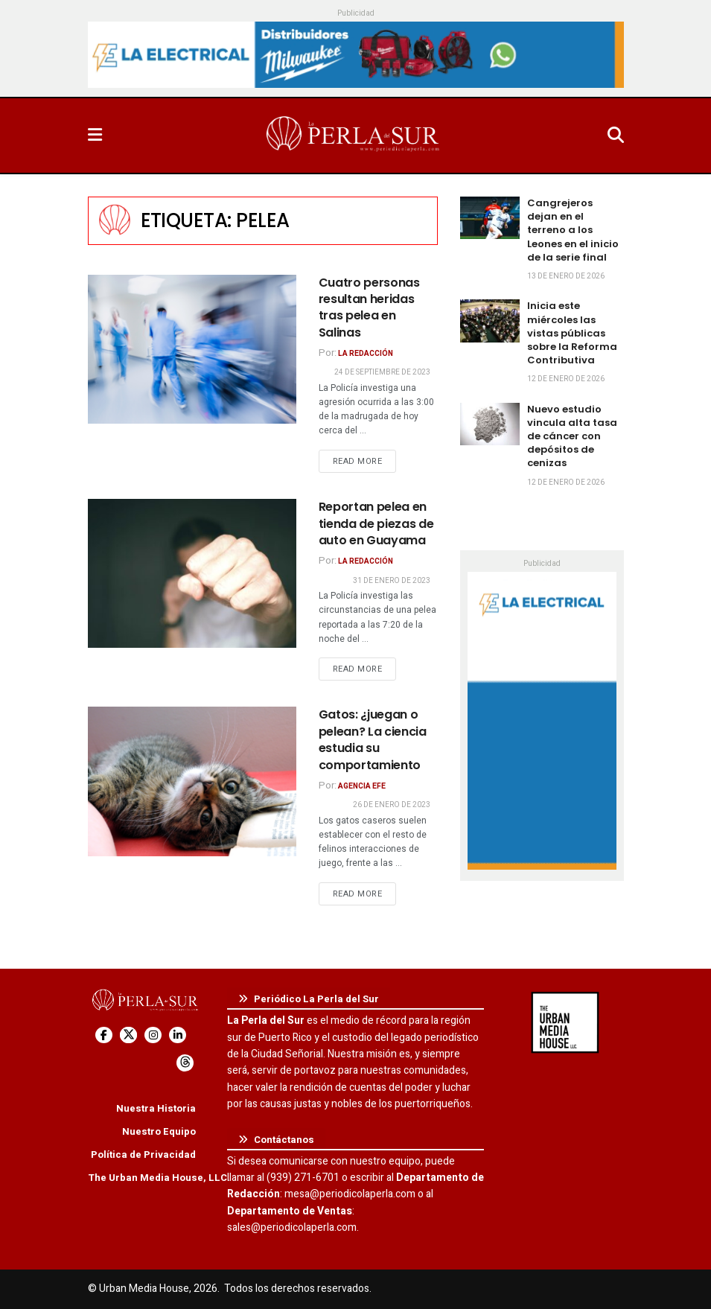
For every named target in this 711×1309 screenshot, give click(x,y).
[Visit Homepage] (354, 135)
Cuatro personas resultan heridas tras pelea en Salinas (369, 307)
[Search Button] (616, 135)
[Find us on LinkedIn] (177, 1035)
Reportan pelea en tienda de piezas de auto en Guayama (376, 523)
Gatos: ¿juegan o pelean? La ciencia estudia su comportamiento (373, 739)
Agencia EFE (362, 786)
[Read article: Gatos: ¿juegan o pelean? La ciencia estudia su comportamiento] (192, 781)
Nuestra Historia (156, 1108)
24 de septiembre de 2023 (382, 372)
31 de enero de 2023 (391, 581)
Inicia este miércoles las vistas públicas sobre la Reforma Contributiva (572, 333)
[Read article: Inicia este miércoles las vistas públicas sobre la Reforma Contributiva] (490, 320)
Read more (365, 461)
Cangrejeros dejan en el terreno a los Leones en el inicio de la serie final (573, 230)
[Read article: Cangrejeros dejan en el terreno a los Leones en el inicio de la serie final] (490, 218)
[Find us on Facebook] (103, 1035)
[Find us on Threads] (185, 1062)
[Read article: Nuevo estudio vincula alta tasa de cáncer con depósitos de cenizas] (490, 424)
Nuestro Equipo (159, 1131)
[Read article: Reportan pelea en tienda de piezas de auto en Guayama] (192, 573)
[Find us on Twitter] (128, 1035)
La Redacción (365, 353)
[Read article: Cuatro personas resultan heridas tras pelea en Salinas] (192, 349)
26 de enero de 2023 (391, 805)
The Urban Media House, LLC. (159, 1178)
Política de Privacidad (143, 1154)
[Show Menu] (95, 135)
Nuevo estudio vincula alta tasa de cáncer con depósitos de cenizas (572, 436)
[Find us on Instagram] (153, 1035)
